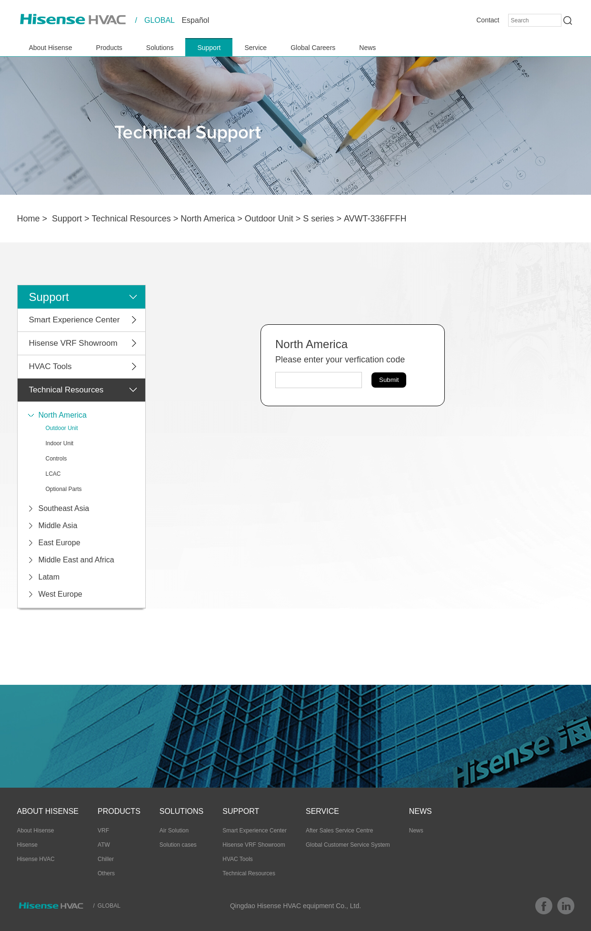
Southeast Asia (64, 508)
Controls (56, 458)
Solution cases (178, 844)
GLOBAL (159, 20)
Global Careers (312, 47)
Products (109, 47)
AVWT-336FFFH (375, 218)
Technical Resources (131, 218)
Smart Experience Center (74, 319)
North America (207, 218)
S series (318, 218)
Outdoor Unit (269, 218)
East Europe (59, 543)
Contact (487, 20)
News (367, 47)
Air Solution (174, 830)
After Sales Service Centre (339, 830)
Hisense (27, 844)
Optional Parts (64, 489)
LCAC (53, 474)
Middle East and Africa (76, 560)
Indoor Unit (60, 443)
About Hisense (50, 47)
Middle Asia (58, 525)
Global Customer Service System (348, 844)
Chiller (106, 859)
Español (195, 20)
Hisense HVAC (36, 859)
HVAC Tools (50, 366)
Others (106, 873)
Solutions (160, 47)
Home (28, 218)
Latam (49, 577)
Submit (389, 379)
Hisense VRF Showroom (73, 343)
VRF (103, 830)
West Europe (60, 594)
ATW (104, 844)
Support (208, 47)
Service (255, 47)
